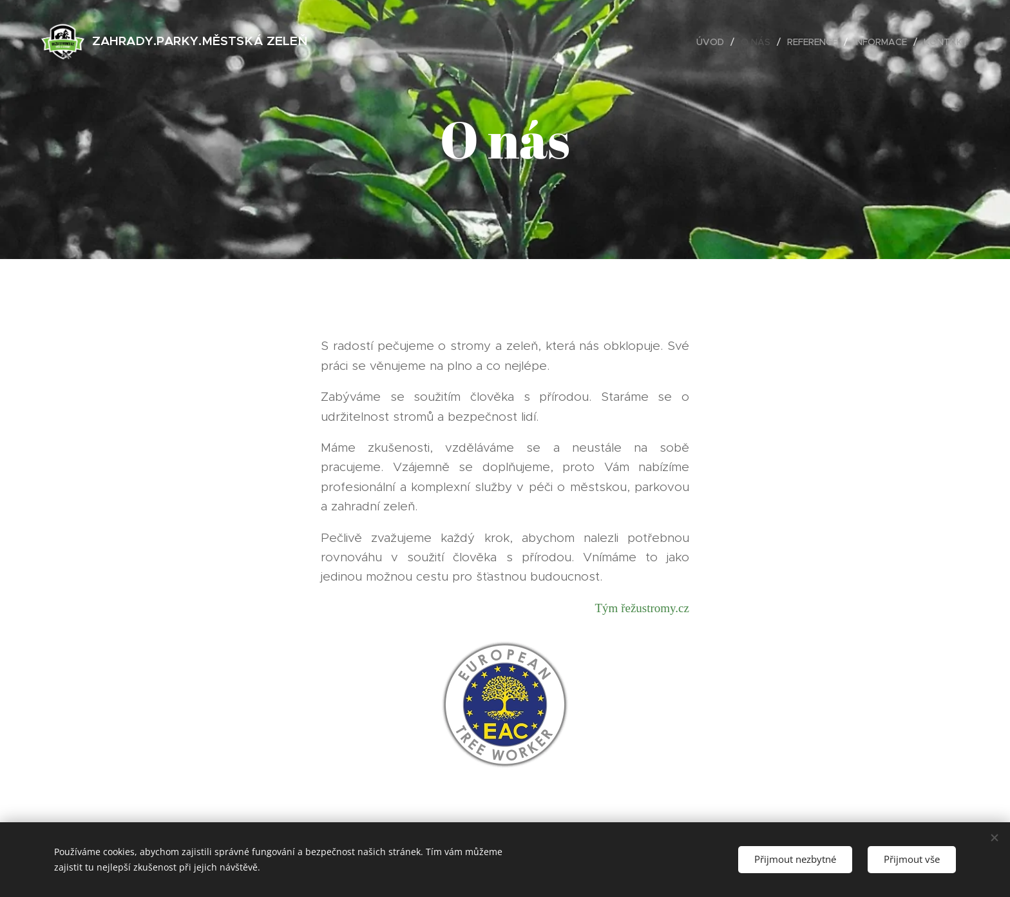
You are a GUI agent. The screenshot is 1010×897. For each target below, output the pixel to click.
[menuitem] (713, 42)
